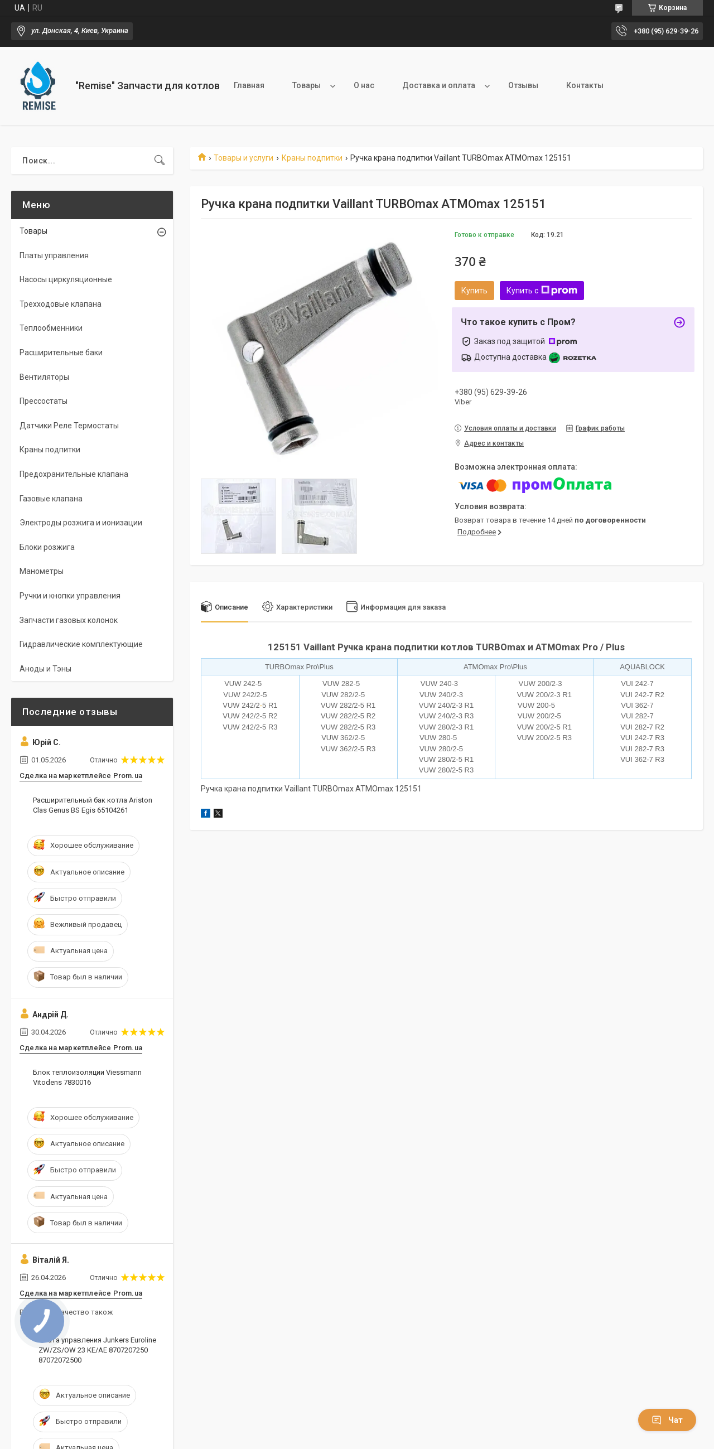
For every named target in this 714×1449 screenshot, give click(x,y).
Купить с (541, 291)
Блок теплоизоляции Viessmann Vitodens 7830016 (87, 1077)
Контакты (585, 85)
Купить (474, 290)
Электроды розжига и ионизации (81, 522)
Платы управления (54, 255)
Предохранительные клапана (74, 474)
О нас (364, 85)
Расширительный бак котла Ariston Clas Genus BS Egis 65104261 (92, 805)
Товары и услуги (243, 157)
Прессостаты (43, 401)
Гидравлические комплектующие (81, 644)
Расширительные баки (61, 352)
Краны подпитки (312, 157)
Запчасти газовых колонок (69, 620)
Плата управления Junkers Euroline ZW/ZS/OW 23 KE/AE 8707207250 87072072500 (97, 1350)
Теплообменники (51, 327)
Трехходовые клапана (61, 304)
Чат (667, 1420)
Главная (249, 85)
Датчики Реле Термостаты (69, 425)
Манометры (42, 571)
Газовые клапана (51, 498)
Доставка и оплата (438, 85)
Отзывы (523, 85)
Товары (306, 85)
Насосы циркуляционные (66, 279)
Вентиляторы (44, 377)
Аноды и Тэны (45, 668)
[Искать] (159, 160)
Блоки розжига (47, 547)
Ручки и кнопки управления (70, 595)
